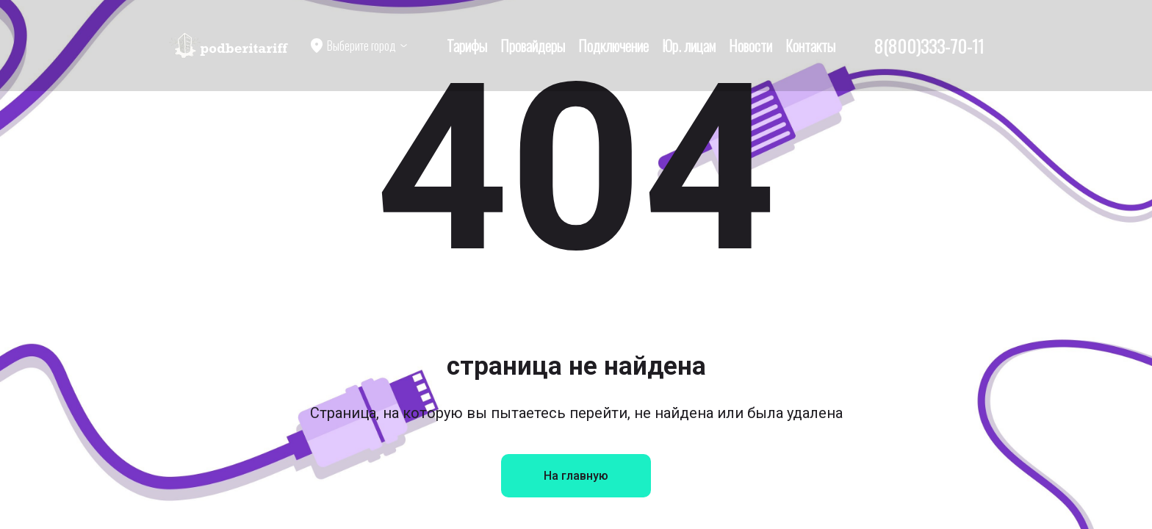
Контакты (810, 46)
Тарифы (467, 46)
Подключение (613, 46)
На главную (576, 476)
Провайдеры (532, 46)
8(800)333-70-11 (929, 45)
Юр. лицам (689, 46)
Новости (750, 46)
